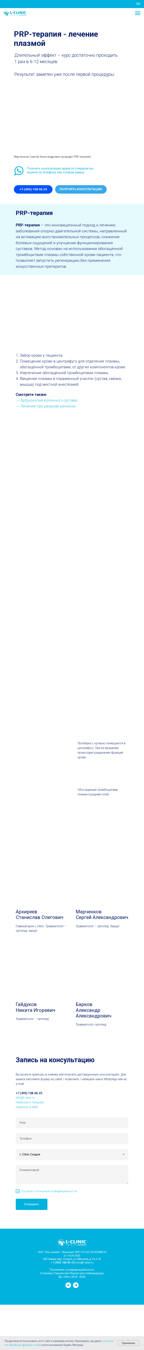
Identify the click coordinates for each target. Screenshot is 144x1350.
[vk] (68, 1287)
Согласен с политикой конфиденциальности (49, 1191)
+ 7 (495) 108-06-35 (62, 1262)
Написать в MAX (27, 1107)
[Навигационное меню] (137, 13)
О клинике (46, 1273)
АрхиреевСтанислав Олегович (39, 914)
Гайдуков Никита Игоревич (35, 1007)
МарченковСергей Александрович (102, 914)
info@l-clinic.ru (25, 1097)
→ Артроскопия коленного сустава (46, 400)
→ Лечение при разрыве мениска (46, 406)
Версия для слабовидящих (87, 1273)
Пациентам (62, 1273)
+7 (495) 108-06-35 (29, 1093)
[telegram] (76, 1287)
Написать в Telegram (30, 1102)
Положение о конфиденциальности (72, 1269)
